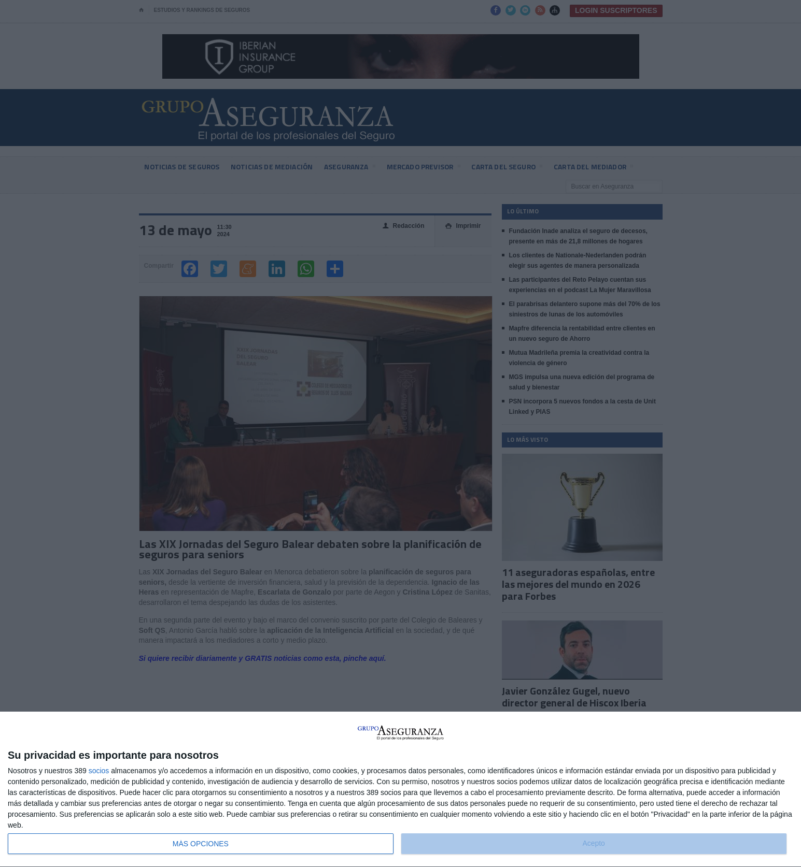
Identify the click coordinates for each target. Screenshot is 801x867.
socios (99, 770)
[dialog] (400, 789)
